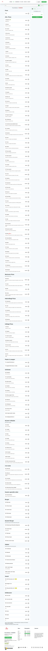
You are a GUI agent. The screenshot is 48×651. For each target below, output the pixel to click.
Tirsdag (27, 631)
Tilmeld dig (44, 1)
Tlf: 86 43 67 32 (7, 635)
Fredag (27, 634)
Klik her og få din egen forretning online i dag (9, 646)
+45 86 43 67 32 (8, 637)
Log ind (39, 1)
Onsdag (27, 632)
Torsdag (27, 633)
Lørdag (27, 635)
